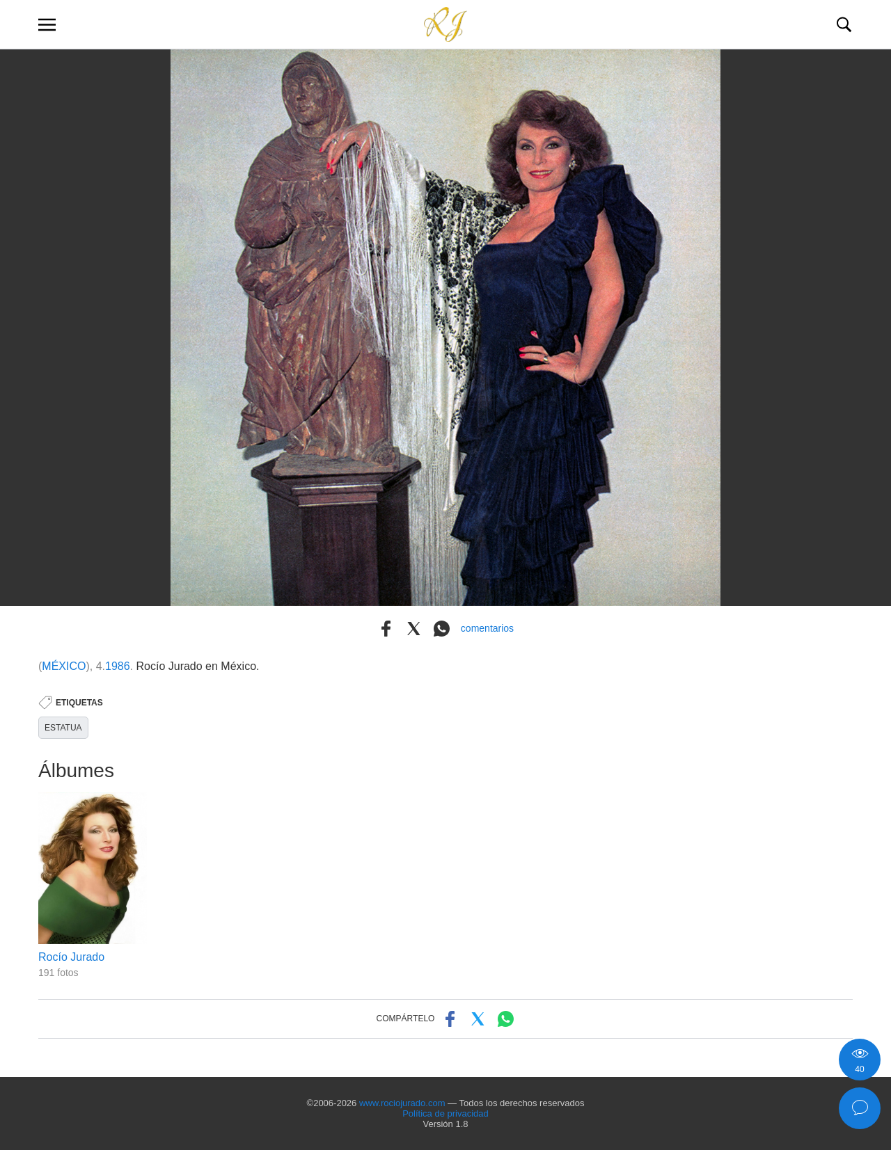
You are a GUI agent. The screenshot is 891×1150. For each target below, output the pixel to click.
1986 (117, 666)
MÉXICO (64, 666)
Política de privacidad (445, 1113)
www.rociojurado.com (402, 1103)
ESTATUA (63, 728)
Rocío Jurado (71, 957)
